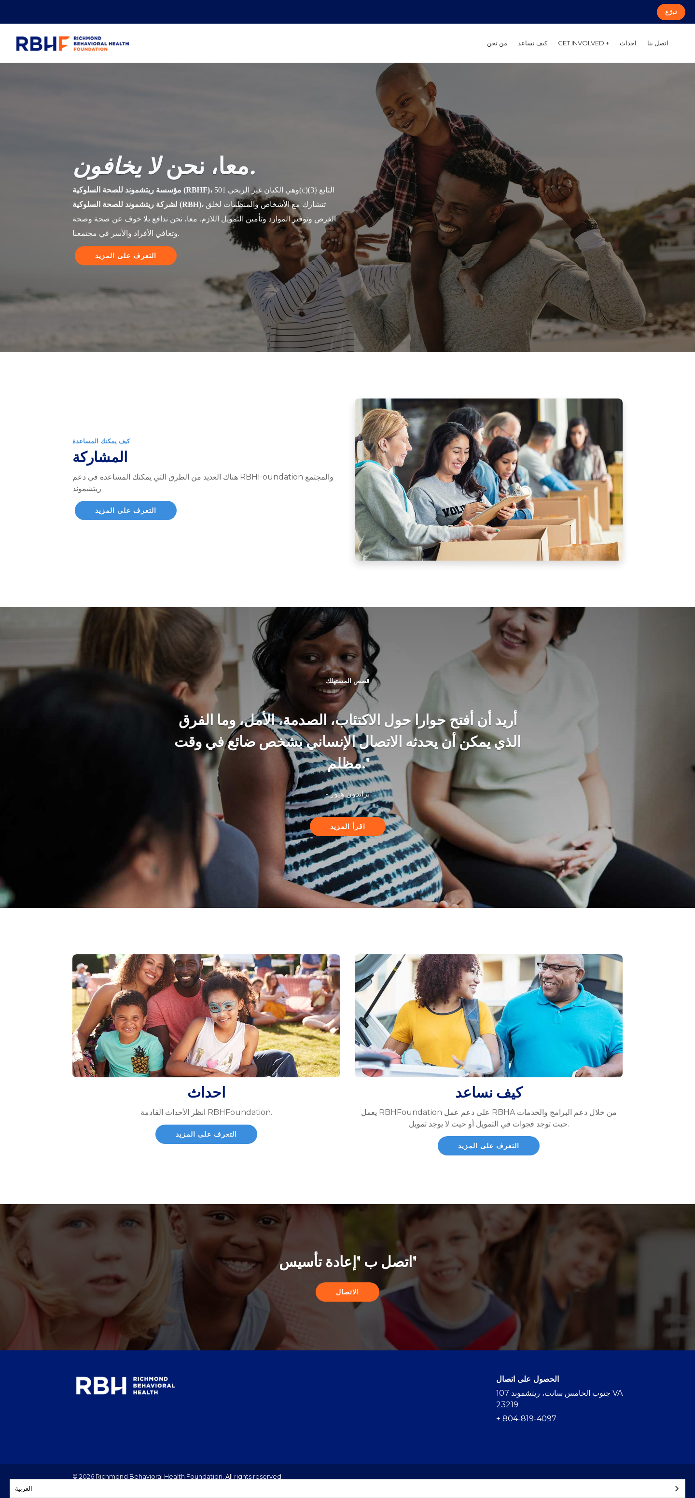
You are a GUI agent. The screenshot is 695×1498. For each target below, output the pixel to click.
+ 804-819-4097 (526, 1418)
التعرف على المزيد (125, 255)
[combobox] (347, 1488)
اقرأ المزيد (347, 826)
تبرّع (671, 11)
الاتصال (347, 1292)
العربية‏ (23, 1488)
